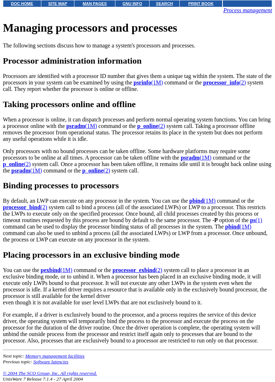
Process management (247, 10)
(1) (256, 220)
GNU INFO (132, 3)
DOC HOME (22, 3)
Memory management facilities (54, 356)
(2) (224, 82)
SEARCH (164, 3)
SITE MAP (57, 3)
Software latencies (51, 361)
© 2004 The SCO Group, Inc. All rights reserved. (50, 373)
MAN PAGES (95, 3)
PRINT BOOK (201, 3)
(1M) (148, 82)
